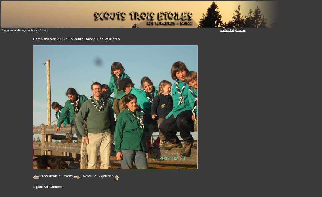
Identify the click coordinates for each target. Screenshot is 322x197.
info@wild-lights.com (233, 30)
